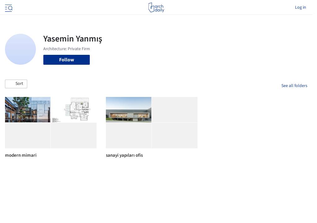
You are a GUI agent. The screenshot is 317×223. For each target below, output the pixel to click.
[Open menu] (8, 7)
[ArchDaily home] (156, 7)
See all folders (294, 86)
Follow (66, 59)
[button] (16, 84)
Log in (300, 7)
